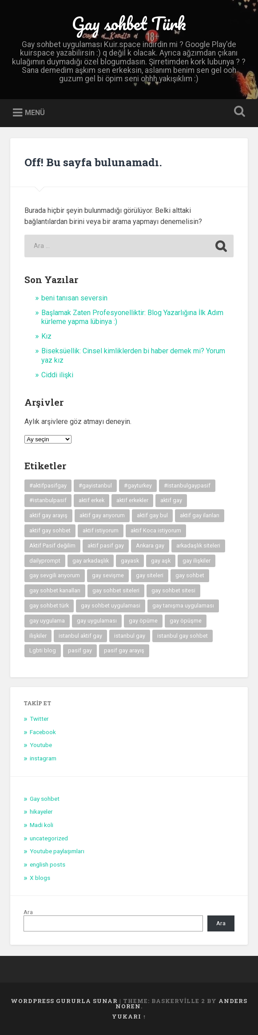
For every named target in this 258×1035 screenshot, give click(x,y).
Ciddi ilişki (57, 375)
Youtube (41, 744)
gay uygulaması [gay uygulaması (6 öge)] (97, 620)
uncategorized (49, 838)
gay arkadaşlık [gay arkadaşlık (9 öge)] (90, 560)
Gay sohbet (45, 798)
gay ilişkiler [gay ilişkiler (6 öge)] (196, 560)
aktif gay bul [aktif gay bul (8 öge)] (152, 515)
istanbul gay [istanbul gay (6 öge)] (129, 635)
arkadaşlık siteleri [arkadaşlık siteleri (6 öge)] (198, 545)
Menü (35, 112)
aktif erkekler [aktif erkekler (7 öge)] (132, 500)
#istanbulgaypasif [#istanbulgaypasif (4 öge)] (187, 485)
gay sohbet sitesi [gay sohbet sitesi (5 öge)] (173, 590)
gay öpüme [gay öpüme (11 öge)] (143, 620)
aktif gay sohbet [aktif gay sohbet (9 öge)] (50, 530)
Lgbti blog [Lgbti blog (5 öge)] (42, 650)
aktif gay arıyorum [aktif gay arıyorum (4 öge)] (102, 515)
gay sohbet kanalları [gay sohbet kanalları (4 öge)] (54, 590)
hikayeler (41, 811)
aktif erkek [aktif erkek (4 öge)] (91, 500)
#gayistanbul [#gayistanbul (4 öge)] (95, 485)
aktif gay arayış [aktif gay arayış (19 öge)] (48, 515)
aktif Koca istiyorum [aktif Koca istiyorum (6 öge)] (156, 530)
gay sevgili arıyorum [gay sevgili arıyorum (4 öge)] (54, 575)
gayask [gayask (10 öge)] (130, 560)
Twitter (39, 718)
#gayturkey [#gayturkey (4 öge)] (138, 485)
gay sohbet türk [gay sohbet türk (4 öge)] (49, 605)
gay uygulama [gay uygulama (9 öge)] (47, 620)
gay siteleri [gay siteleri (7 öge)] (149, 575)
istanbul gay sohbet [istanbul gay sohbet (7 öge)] (182, 635)
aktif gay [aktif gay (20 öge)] (171, 500)
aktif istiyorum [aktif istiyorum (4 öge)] (101, 530)
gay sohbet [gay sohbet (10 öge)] (189, 575)
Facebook (43, 731)
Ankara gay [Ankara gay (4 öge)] (150, 545)
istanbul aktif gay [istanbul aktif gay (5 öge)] (80, 635)
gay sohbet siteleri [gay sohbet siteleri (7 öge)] (115, 590)
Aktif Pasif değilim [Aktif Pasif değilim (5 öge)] (52, 545)
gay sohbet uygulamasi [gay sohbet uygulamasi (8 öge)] (110, 605)
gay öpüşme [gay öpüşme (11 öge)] (186, 620)
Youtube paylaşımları (57, 851)
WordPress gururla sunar (64, 1000)
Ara (28, 911)
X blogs (40, 877)
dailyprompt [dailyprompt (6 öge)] (44, 560)
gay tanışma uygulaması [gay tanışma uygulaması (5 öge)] (183, 605)
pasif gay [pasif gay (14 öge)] (80, 650)
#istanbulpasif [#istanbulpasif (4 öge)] (48, 500)
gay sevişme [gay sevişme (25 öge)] (108, 575)
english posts (47, 864)
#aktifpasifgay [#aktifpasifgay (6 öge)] (48, 485)
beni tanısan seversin (74, 298)
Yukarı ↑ (129, 1016)
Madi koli (41, 824)
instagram (43, 758)
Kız (46, 336)
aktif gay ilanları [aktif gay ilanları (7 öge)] (199, 515)
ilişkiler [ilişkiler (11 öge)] (38, 635)
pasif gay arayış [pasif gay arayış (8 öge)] (124, 650)
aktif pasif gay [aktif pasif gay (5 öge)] (105, 545)
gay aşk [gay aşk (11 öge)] (161, 560)
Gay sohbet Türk (129, 23)
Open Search (238, 112)
